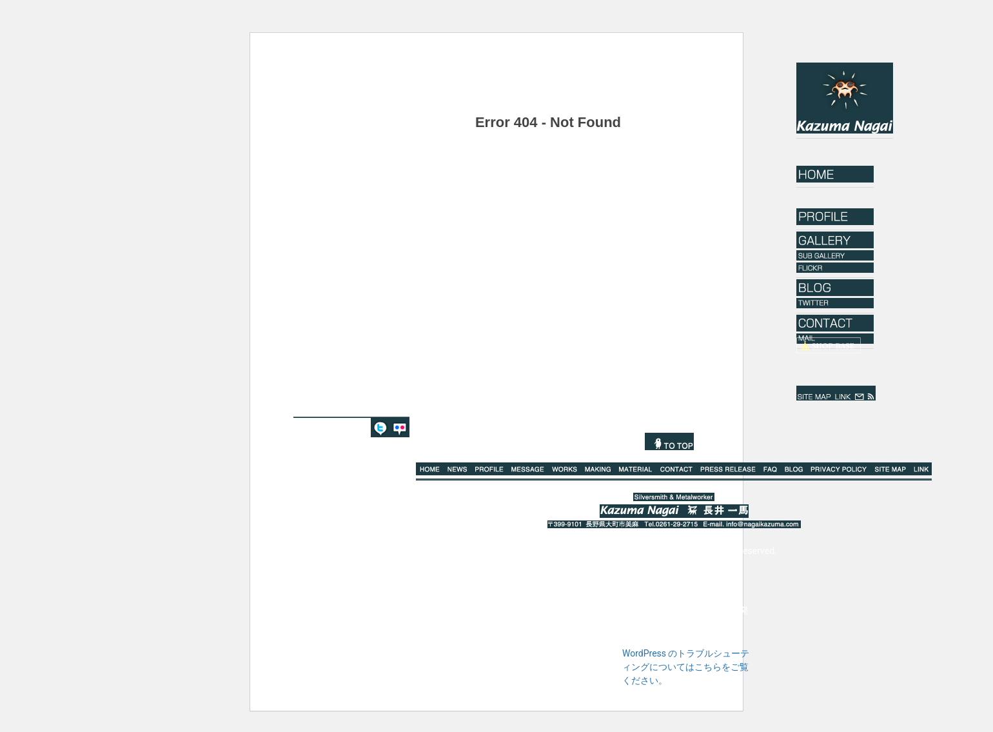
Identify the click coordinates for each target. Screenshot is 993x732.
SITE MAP (814, 393)
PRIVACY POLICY (838, 468)
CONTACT (676, 468)
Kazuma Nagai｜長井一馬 (844, 98)
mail (859, 393)
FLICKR (399, 427)
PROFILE (489, 468)
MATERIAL (635, 468)
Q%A (770, 468)
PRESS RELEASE (728, 468)
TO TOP (669, 441)
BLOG (794, 468)
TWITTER (380, 427)
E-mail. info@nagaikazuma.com (750, 524)
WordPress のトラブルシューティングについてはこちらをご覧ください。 (686, 667)
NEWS (457, 468)
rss (871, 393)
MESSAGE (527, 468)
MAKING (598, 468)
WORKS (564, 468)
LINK (842, 393)
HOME (835, 174)
